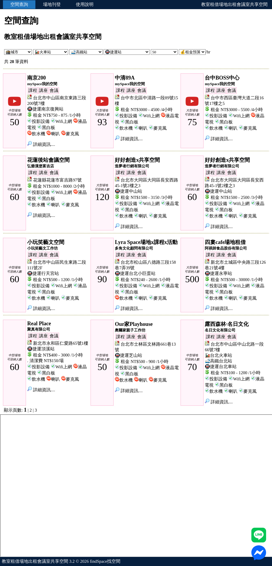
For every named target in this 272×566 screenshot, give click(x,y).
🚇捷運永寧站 (218, 273)
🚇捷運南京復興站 (45, 109)
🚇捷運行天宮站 (43, 273)
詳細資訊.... (41, 144)
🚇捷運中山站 (128, 191)
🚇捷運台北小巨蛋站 (135, 273)
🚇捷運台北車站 (221, 366)
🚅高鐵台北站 (218, 361)
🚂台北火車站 (218, 355)
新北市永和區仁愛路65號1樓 (60, 343)
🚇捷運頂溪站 (41, 348)
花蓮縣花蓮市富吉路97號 (57, 180)
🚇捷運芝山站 (128, 355)
